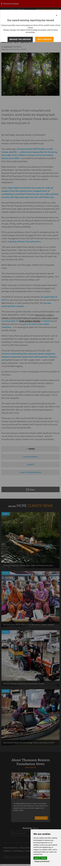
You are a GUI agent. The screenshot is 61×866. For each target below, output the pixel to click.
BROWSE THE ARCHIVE (20, 39)
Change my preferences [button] (41, 861)
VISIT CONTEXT (44, 39)
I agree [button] (36, 858)
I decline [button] (43, 858)
